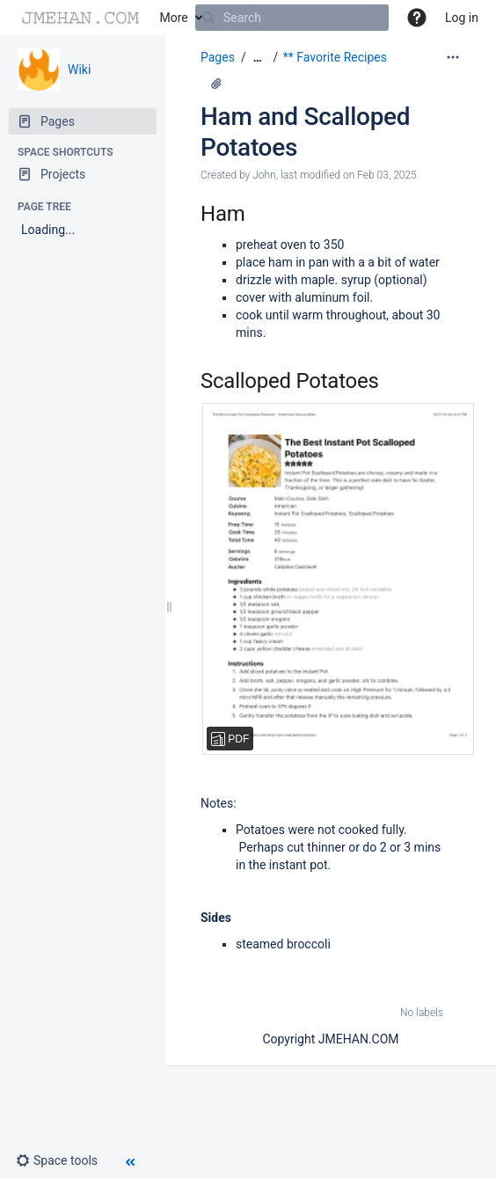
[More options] (453, 57)
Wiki (79, 69)
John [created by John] (264, 175)
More (174, 18)
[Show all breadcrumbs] (257, 57)
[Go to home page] (80, 17)
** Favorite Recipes (335, 57)
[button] (417, 17)
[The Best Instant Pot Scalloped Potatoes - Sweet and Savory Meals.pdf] (321, 579)
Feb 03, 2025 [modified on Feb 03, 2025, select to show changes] (387, 175)
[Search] (208, 18)
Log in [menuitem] (461, 18)
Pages (218, 57)
